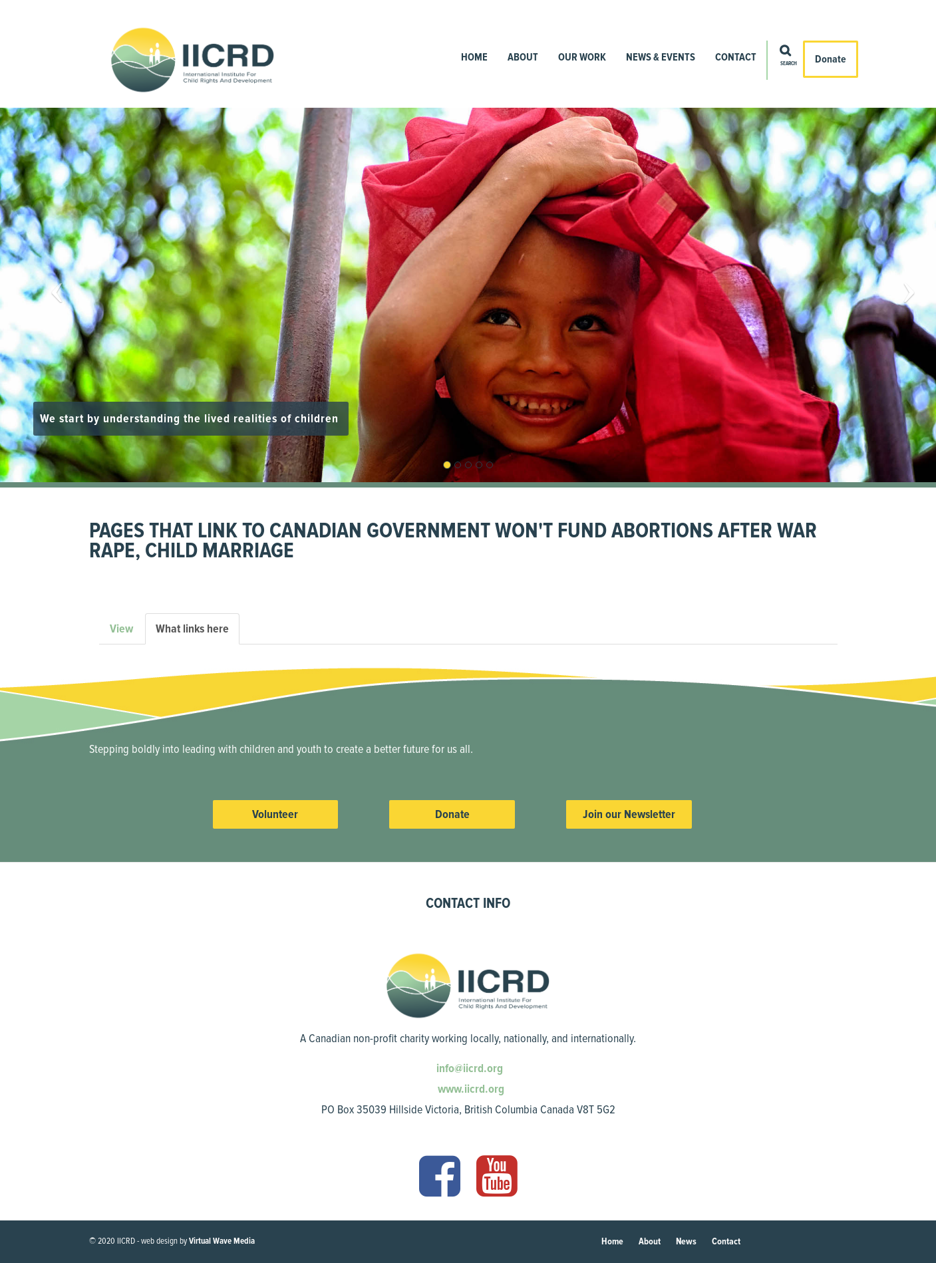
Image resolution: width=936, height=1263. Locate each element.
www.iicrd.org (469, 1088)
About (523, 57)
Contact (735, 57)
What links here (197, 633)
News (686, 1241)
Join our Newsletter (629, 814)
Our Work (582, 57)
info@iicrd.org (468, 1068)
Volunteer (275, 814)
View (121, 628)
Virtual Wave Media (222, 1241)
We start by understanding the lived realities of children (191, 418)
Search (788, 64)
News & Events (660, 57)
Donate (830, 59)
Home (474, 57)
